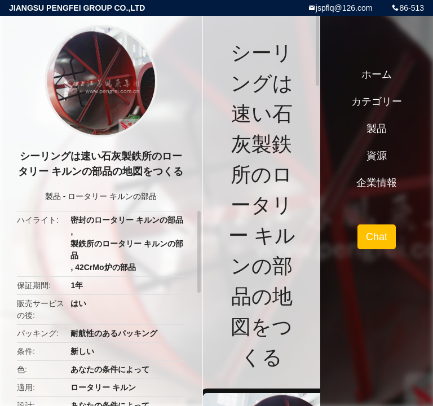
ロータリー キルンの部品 (112, 196)
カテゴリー (376, 101)
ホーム (376, 74)
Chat (376, 236)
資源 (376, 155)
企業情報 (376, 182)
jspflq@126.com (344, 7)
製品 (53, 196)
